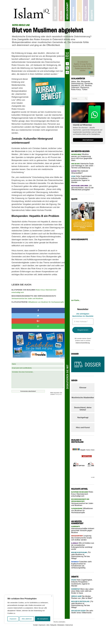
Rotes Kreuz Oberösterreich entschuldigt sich (34, 291)
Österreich (75, 87)
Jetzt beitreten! (87, 140)
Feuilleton (85, 10)
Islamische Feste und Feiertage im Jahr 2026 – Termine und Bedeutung (82, 166)
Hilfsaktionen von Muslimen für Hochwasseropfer (38, 302)
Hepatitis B (75, 85)
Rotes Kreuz (76, 89)
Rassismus (84, 87)
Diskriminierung (77, 83)
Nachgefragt (82, 417)
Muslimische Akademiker (83, 397)
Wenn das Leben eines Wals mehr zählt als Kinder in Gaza (82, 591)
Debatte (91, 10)
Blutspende (85, 81)
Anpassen (13, 619)
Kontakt (35, 625)
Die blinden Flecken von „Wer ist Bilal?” (82, 597)
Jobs (47, 625)
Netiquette (58, 394)
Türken (84, 89)
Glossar (82, 388)
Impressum (42, 625)
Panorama (73, 10)
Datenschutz (69, 625)
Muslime (88, 85)
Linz (82, 85)
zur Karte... (75, 300)
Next (90, 463)
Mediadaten (60, 625)
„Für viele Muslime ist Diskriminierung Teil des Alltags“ (82, 604)
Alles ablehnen (27, 619)
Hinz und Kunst (83, 427)
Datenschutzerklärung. (83, 343)
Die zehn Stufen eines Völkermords (82, 612)
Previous (74, 463)
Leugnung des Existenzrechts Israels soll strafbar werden (81, 538)
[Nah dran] (51, 596)
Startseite (55, 10)
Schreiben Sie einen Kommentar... (38, 379)
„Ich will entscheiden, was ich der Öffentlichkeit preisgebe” (82, 188)
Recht (79, 10)
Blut (78, 81)
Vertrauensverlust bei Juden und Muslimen (34, 297)
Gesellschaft (67, 10)
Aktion (73, 81)
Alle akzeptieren (42, 619)
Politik (61, 10)
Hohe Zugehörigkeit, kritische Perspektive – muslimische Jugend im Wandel (81, 583)
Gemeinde (88, 83)
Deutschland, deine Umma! (82, 408)
